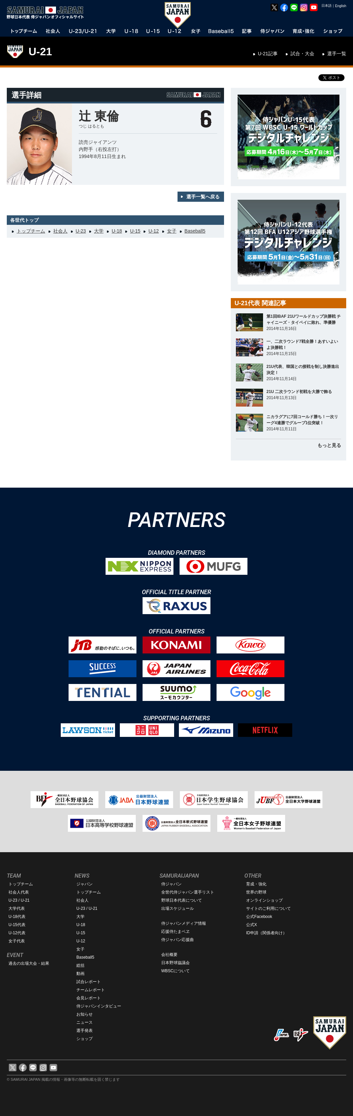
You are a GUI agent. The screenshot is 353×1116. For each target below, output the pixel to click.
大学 (99, 231)
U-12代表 (16, 933)
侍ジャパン (171, 884)
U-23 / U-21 (19, 900)
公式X (251, 924)
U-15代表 (16, 924)
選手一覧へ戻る (203, 196)
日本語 (326, 5)
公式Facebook (259, 916)
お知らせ (84, 1014)
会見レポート (88, 998)
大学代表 (16, 908)
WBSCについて (175, 970)
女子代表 (16, 941)
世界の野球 (256, 892)
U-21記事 (268, 53)
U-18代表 (16, 916)
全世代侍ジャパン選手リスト (187, 892)
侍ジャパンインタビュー (98, 1006)
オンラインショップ (264, 900)
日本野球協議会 (175, 962)
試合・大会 (302, 53)
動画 (80, 973)
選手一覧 (336, 53)
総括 (80, 965)
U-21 (40, 51)
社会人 (60, 231)
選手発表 (84, 1030)
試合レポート (88, 981)
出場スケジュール (177, 908)
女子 (171, 231)
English (340, 6)
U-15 (135, 231)
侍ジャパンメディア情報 (183, 923)
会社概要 (169, 954)
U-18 (117, 231)
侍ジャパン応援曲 (177, 939)
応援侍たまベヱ (175, 931)
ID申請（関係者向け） (266, 933)
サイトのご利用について (268, 908)
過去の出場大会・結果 (28, 963)
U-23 (81, 231)
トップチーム (31, 231)
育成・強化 (256, 884)
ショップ (84, 1038)
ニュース (84, 1022)
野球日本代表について (181, 900)
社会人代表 (18, 892)
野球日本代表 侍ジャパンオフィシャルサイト (47, 12)
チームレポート (90, 989)
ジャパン (84, 884)
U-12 (153, 231)
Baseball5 (195, 231)
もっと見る (329, 445)
